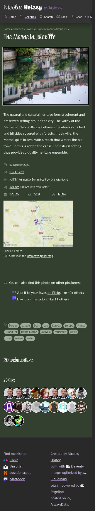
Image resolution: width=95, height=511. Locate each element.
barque (13, 325)
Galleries (18, 29)
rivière (19, 338)
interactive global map (40, 256)
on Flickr (54, 292)
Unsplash (17, 466)
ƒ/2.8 (37, 194)
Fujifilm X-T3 (16, 172)
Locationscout (20, 472)
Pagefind (57, 491)
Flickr (14, 460)
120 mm (14, 187)
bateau (26, 325)
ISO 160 (14, 194)
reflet (73, 332)
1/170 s (62, 194)
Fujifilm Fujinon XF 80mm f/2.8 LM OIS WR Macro (38, 179)
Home (7, 29)
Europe (39, 29)
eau (46, 325)
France (50, 29)
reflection (60, 332)
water (30, 338)
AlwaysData (59, 504)
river (8, 338)
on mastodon (37, 299)
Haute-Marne (29, 332)
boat (36, 325)
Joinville (46, 332)
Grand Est (61, 29)
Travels (29, 29)
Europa (56, 325)
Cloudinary (59, 479)
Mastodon (17, 479)
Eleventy (77, 466)
